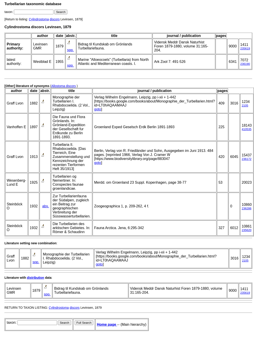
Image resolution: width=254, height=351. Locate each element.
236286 (246, 208)
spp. (70, 50)
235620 (246, 230)
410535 (246, 129)
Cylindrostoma (39, 19)
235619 (245, 48)
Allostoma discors (63, 86)
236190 (245, 64)
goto (97, 109)
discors (54, 19)
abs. (45, 206)
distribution (35, 277)
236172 (246, 159)
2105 (245, 105)
